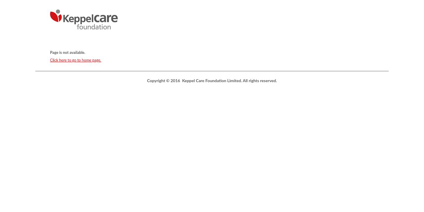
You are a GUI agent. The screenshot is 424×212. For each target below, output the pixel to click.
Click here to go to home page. (75, 60)
